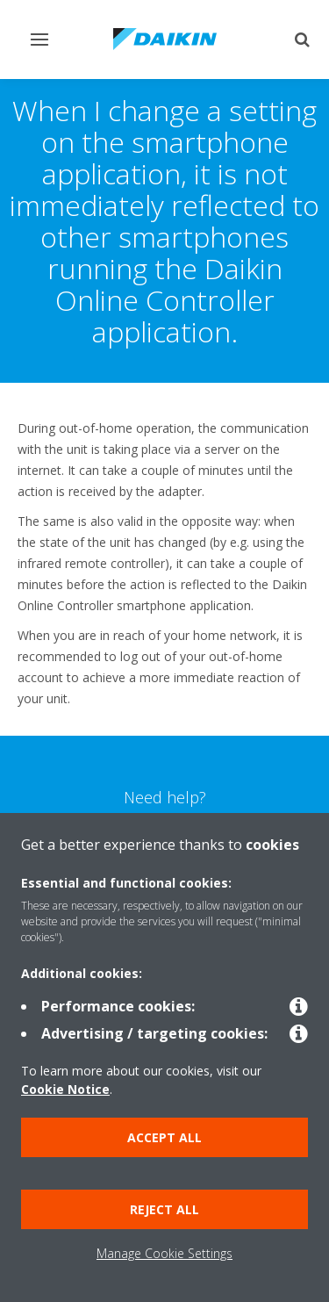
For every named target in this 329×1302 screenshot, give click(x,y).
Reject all (164, 1209)
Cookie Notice (65, 1089)
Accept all (164, 1137)
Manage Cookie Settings (164, 1253)
